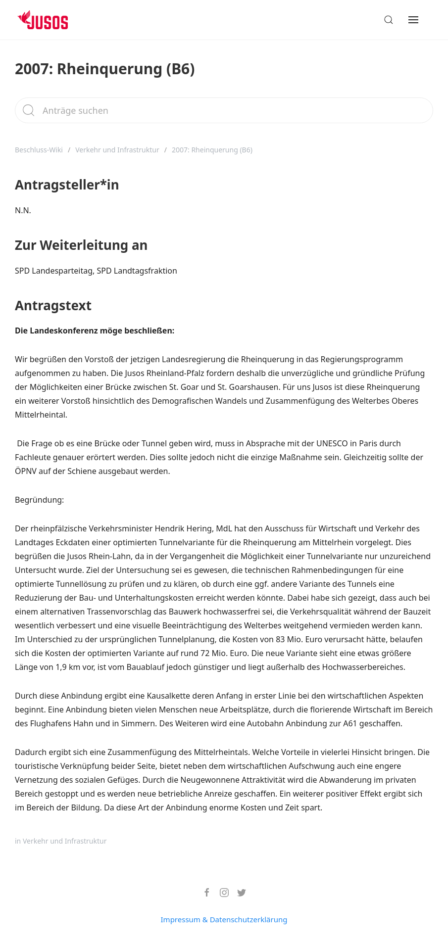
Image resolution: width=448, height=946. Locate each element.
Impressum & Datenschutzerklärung (224, 919)
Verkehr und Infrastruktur (117, 149)
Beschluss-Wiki (39, 149)
